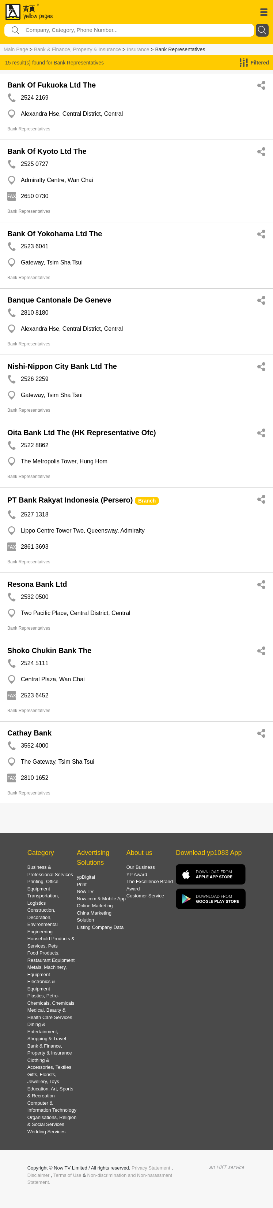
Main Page (16, 49)
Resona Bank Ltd (37, 584)
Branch (147, 501)
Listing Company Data (100, 927)
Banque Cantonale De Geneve (59, 300)
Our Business (140, 867)
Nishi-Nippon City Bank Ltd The (62, 366)
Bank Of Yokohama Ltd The (54, 234)
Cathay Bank (29, 733)
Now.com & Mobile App (101, 898)
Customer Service (145, 895)
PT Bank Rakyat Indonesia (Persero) (70, 500)
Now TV (85, 891)
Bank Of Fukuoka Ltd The (51, 85)
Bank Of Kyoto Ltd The (47, 151)
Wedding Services (46, 1131)
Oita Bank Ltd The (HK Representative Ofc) (81, 433)
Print (82, 884)
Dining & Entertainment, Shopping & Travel (46, 1031)
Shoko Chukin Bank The (49, 650)
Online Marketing (95, 905)
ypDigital (86, 877)
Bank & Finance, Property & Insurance (77, 49)
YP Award (136, 874)
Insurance (138, 49)
